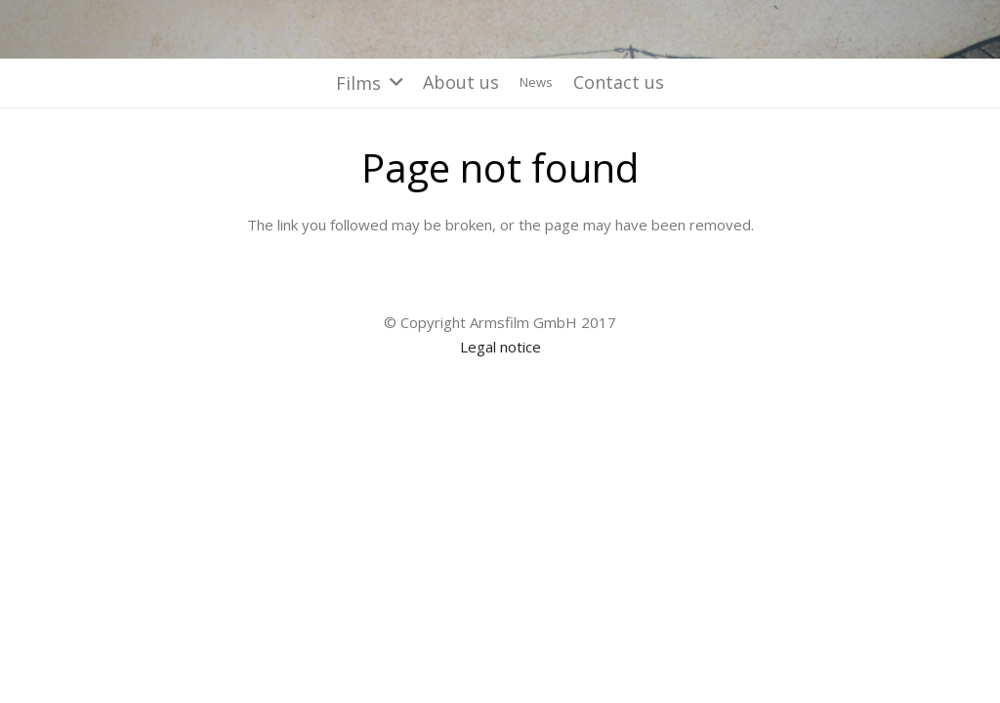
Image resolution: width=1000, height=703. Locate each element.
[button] (369, 83)
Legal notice (500, 346)
